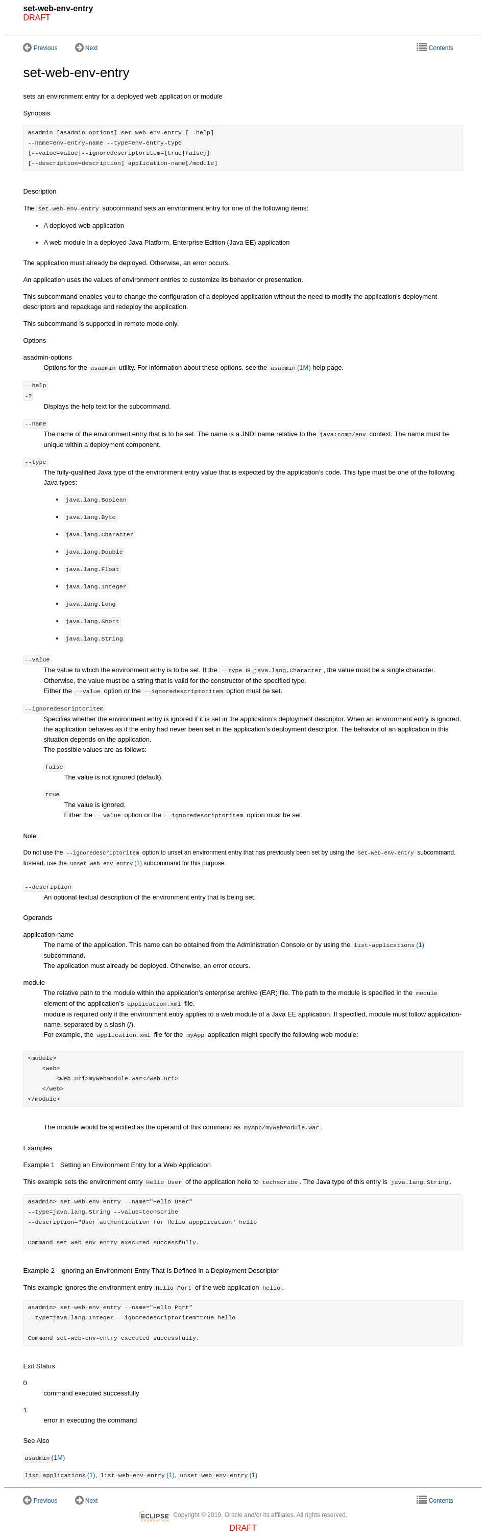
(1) (105, 862)
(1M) (290, 368)
